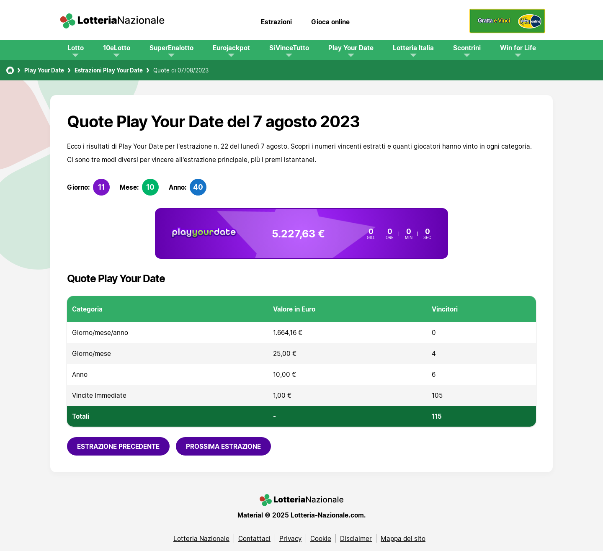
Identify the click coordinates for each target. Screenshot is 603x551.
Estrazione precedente (118, 446)
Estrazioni (276, 22)
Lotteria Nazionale (201, 538)
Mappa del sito (403, 538)
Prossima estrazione (223, 446)
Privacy (290, 538)
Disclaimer (356, 538)
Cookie (320, 538)
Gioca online (330, 22)
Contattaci (254, 538)
